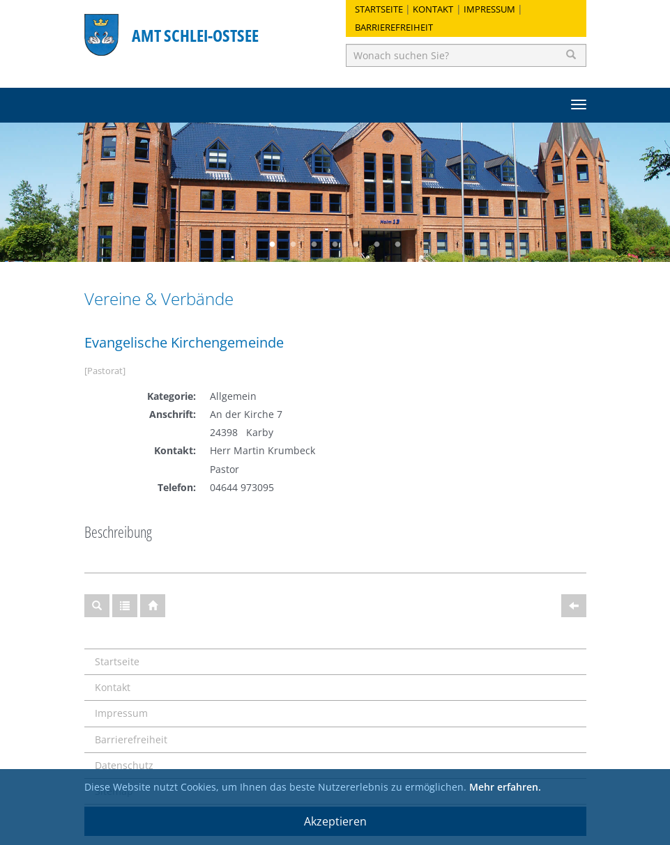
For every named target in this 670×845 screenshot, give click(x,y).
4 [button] (335, 244)
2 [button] (293, 244)
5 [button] (356, 244)
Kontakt (433, 9)
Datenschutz (124, 765)
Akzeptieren (335, 821)
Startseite (379, 9)
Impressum (489, 9)
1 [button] (273, 244)
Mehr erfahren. (505, 786)
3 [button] (314, 244)
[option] (335, 192)
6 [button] (377, 244)
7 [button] (398, 244)
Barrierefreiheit (394, 27)
